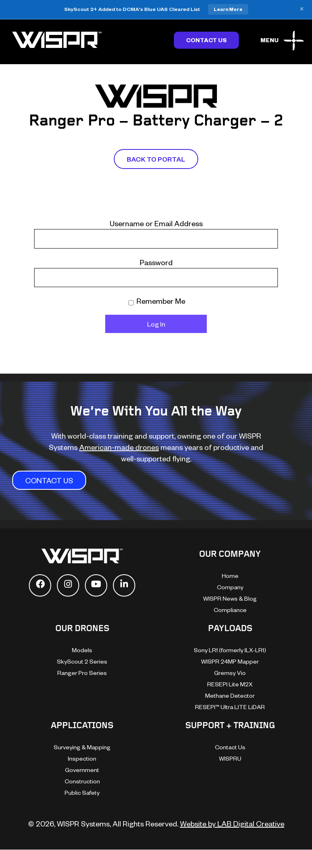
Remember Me (156, 300)
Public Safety (82, 792)
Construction (82, 781)
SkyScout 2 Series (82, 661)
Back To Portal (156, 159)
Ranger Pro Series (82, 673)
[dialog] (220, 707)
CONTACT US (49, 480)
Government (82, 770)
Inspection (82, 758)
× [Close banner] (301, 9)
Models (82, 650)
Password (156, 262)
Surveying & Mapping (82, 747)
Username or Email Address (156, 223)
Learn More (228, 9)
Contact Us (206, 40)
